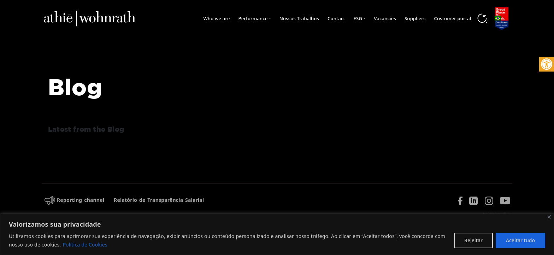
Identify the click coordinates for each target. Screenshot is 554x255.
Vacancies (385, 18)
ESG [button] (358, 18)
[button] (546, 64)
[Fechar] (549, 217)
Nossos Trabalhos (299, 18)
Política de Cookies (85, 244)
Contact (336, 18)
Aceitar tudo (520, 240)
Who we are (216, 18)
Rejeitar (473, 240)
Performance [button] (253, 18)
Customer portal (452, 18)
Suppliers (415, 18)
